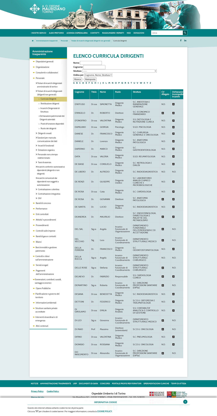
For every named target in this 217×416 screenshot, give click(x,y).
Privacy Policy (37, 391)
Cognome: (78, 67)
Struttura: (77, 71)
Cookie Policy (53, 391)
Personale (64, 41)
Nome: (76, 63)
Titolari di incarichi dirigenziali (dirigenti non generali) (90, 41)
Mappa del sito (37, 397)
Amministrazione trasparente (47, 41)
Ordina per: (78, 75)
